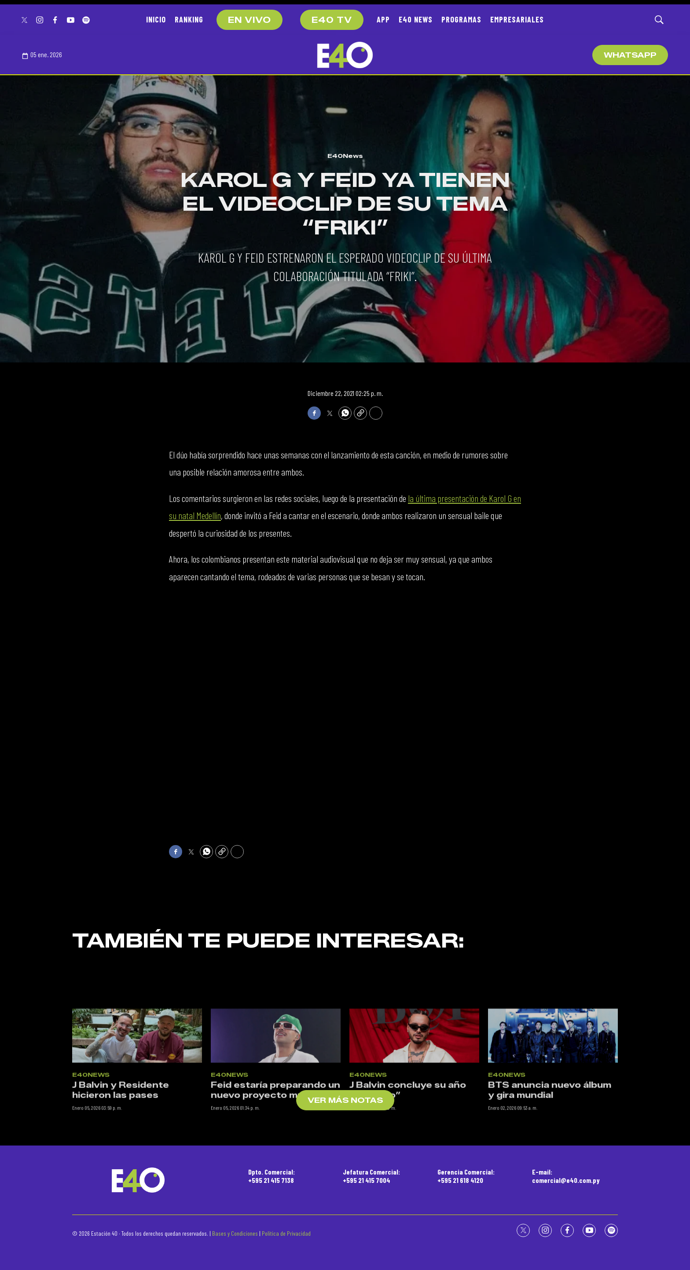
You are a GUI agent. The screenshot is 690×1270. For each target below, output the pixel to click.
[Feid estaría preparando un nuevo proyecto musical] (276, 1101)
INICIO (156, 19)
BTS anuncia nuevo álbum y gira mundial (549, 1156)
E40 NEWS (416, 19)
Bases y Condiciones (235, 1233)
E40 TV (332, 20)
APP (383, 19)
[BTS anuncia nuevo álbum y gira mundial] (553, 1101)
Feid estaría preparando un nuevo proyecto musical (275, 1156)
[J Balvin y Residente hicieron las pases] (137, 1101)
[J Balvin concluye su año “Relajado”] (414, 1101)
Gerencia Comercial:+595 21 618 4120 (466, 1176)
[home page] (345, 55)
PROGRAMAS (461, 19)
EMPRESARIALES (517, 19)
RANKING (189, 19)
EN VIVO (249, 20)
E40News (345, 155)
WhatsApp (630, 55)
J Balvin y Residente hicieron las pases (120, 1156)
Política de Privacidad (286, 1233)
